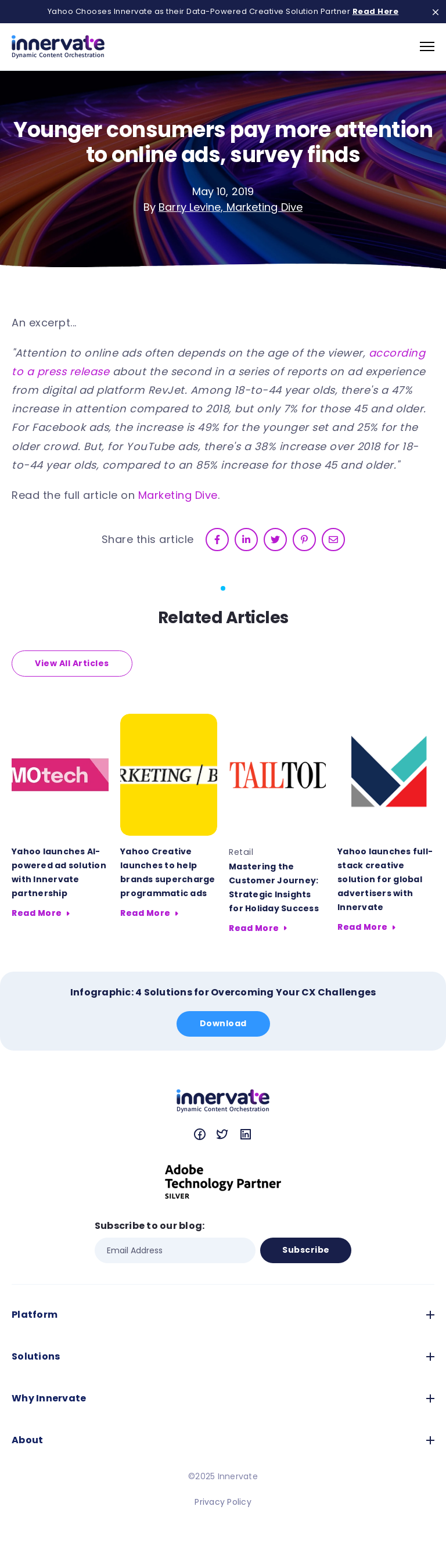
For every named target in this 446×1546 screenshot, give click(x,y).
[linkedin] (246, 539)
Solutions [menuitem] (36, 1356)
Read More (37, 913)
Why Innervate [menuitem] (49, 1398)
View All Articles (72, 663)
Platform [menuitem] (34, 1314)
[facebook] (217, 539)
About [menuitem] (27, 1440)
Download (223, 1023)
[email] (333, 539)
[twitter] (275, 539)
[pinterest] (304, 539)
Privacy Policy (223, 1502)
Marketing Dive (178, 495)
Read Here (376, 11)
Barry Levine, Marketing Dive (231, 207)
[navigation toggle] (427, 46)
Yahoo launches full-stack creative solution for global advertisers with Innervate (385, 879)
